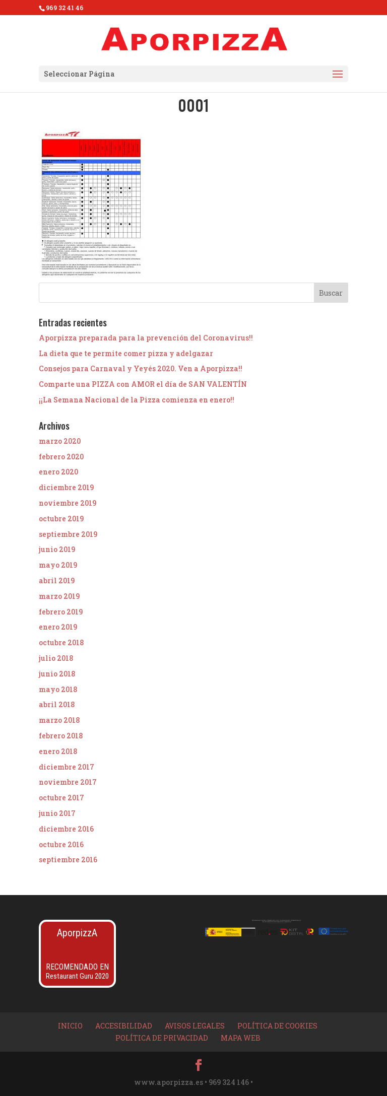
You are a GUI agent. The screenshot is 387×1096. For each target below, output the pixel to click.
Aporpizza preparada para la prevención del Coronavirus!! (146, 337)
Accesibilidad (123, 1026)
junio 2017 (57, 813)
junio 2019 (57, 549)
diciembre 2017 (66, 767)
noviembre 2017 (68, 782)
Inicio (70, 1026)
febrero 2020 (61, 456)
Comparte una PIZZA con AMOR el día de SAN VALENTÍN (143, 384)
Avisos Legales (195, 1026)
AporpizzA (77, 933)
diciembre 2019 (66, 487)
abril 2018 (57, 704)
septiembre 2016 (68, 859)
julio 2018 (56, 658)
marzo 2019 (59, 596)
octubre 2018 (61, 642)
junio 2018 (57, 673)
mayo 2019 (58, 565)
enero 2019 (58, 627)
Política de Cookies (277, 1026)
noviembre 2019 (67, 503)
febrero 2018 (61, 735)
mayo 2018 (58, 689)
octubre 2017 (61, 797)
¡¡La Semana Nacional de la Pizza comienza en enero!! (136, 399)
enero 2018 (58, 751)
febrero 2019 (61, 611)
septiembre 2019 (68, 534)
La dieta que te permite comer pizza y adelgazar (126, 353)
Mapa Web (241, 1038)
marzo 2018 (59, 720)
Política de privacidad (161, 1038)
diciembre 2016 (66, 829)
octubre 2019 (61, 518)
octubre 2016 (61, 844)
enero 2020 (58, 471)
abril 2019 (57, 580)
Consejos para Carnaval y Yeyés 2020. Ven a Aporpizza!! (140, 368)
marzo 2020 (60, 441)
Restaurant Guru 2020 (77, 976)
